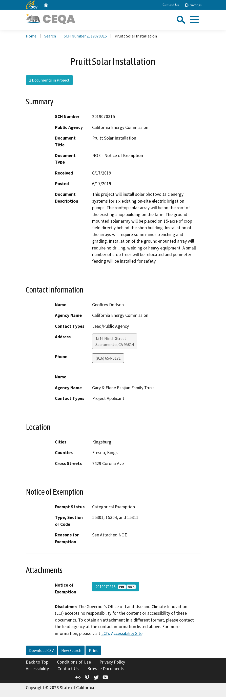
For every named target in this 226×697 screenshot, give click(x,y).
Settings (192, 5)
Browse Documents (105, 668)
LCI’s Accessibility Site (121, 633)
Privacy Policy (112, 662)
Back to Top (37, 662)
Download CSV (41, 650)
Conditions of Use (74, 662)
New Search (71, 650)
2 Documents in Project (49, 80)
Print (93, 650)
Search (50, 35)
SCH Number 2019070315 (85, 35)
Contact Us (170, 4)
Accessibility (37, 668)
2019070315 (115, 586)
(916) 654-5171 (108, 358)
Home (31, 35)
